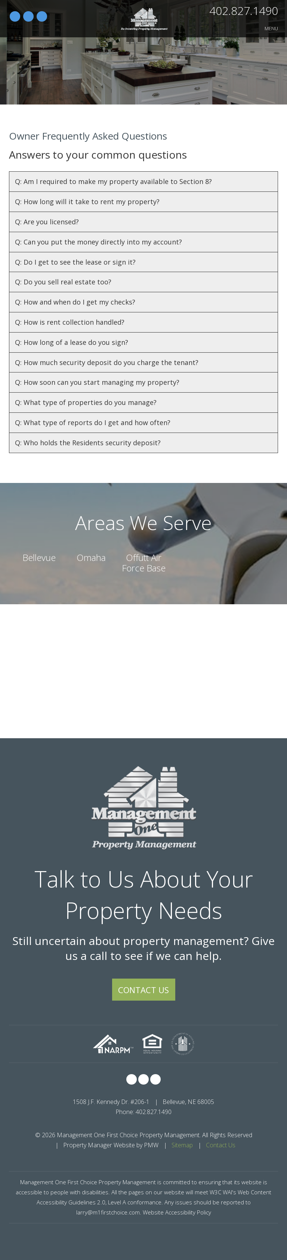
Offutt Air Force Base (144, 562)
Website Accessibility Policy (177, 1212)
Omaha (91, 557)
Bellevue (39, 557)
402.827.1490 (243, 10)
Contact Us (143, 989)
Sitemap (182, 1145)
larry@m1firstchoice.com (108, 1212)
